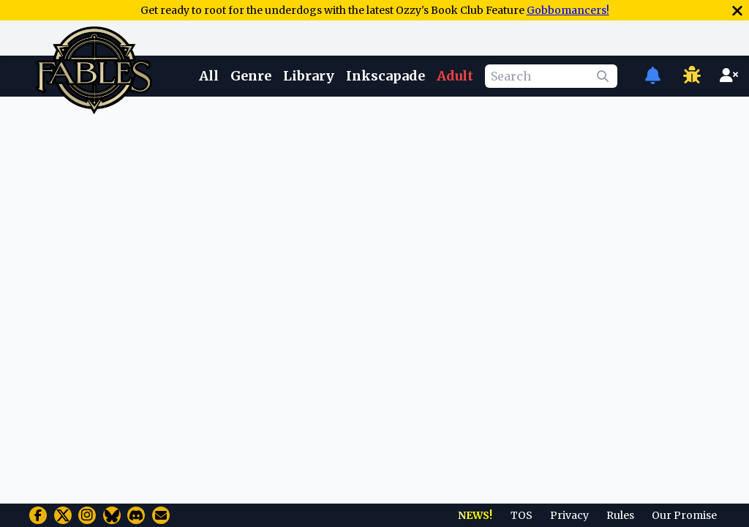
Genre (250, 75)
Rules (620, 515)
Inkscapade (385, 75)
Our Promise (684, 515)
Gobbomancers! (568, 10)
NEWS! (475, 515)
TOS (521, 515)
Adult (455, 75)
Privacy (569, 515)
